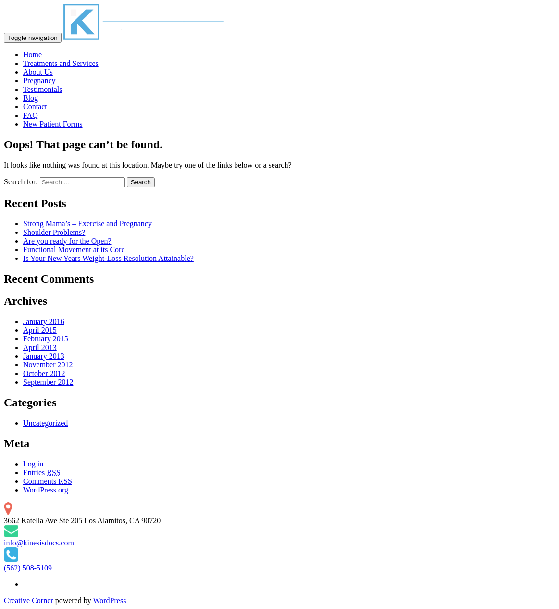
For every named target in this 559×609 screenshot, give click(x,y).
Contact (35, 107)
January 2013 (43, 356)
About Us (38, 72)
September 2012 (48, 382)
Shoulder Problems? (54, 232)
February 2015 (45, 339)
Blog (30, 98)
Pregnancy (39, 81)
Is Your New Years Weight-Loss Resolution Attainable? (108, 258)
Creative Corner (29, 600)
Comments (47, 481)
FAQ (30, 115)
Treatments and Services (61, 63)
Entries (42, 472)
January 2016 (43, 321)
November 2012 (48, 365)
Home (32, 55)
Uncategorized (45, 423)
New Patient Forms (53, 124)
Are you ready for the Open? (67, 241)
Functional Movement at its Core (74, 250)
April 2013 (40, 347)
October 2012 (44, 373)
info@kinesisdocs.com (39, 543)
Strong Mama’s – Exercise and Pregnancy (87, 224)
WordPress (108, 600)
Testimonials (42, 89)
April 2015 (40, 330)
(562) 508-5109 (28, 568)
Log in (33, 464)
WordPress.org (45, 490)
